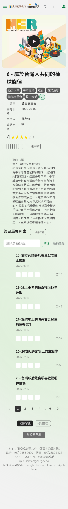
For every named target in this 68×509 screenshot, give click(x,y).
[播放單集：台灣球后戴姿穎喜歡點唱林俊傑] (9, 388)
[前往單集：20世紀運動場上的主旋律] (39, 355)
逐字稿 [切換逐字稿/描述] (35, 146)
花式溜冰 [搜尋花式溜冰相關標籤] (53, 90)
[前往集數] (22, 243)
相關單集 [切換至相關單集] (25, 423)
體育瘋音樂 (28, 104)
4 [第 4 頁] (39, 408)
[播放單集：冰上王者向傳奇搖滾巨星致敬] (9, 297)
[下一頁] (57, 409)
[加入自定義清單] (15, 146)
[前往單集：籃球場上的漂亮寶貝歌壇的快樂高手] (39, 325)
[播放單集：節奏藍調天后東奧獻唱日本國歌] (9, 265)
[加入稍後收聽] (8, 146)
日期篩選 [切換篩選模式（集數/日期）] (38, 232)
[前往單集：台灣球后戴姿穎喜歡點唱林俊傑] (39, 384)
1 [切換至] (18, 408)
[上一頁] (10, 409)
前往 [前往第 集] (46, 243)
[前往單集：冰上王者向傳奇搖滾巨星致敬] (39, 293)
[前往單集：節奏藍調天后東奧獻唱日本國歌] (39, 261)
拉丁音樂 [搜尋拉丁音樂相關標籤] (31, 96)
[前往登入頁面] (64, 6)
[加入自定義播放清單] (24, 274)
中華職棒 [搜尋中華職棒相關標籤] (28, 90)
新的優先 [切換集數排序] (58, 243)
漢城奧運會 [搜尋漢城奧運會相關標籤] (15, 96)
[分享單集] (19, 146)
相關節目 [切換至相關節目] (43, 423)
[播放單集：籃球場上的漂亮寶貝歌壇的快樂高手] (9, 329)
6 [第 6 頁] (50, 408)
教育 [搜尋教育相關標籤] (41, 90)
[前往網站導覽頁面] (45, 6)
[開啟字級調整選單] (54, 6)
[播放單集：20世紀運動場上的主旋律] (9, 358)
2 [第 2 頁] (25, 408)
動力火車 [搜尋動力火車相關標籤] (13, 90)
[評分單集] (23, 146)
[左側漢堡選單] (4, 6)
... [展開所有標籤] (42, 96)
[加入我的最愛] (11, 146)
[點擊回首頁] (24, 6)
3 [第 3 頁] (32, 408)
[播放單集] (34, 41)
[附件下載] (27, 146)
